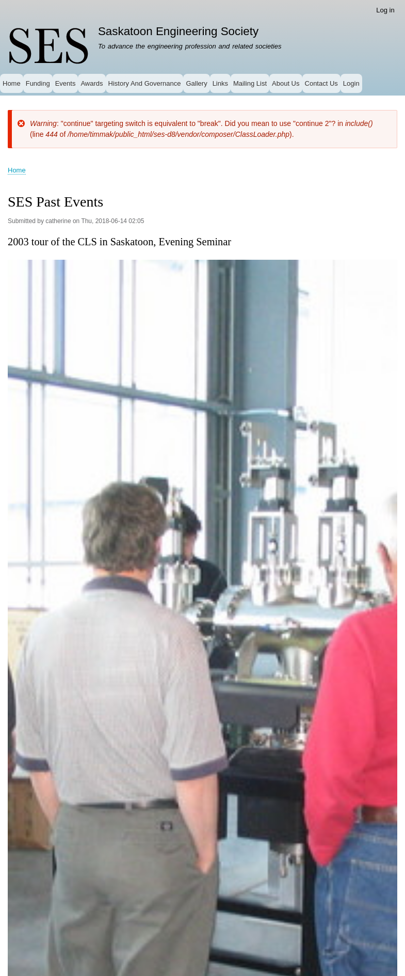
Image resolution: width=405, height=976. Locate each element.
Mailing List (250, 83)
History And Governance (144, 83)
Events (65, 83)
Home (12, 83)
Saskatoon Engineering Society (178, 31)
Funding (38, 83)
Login (351, 83)
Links (220, 83)
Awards (91, 83)
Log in (385, 10)
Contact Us (321, 83)
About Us (285, 83)
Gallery (196, 83)
